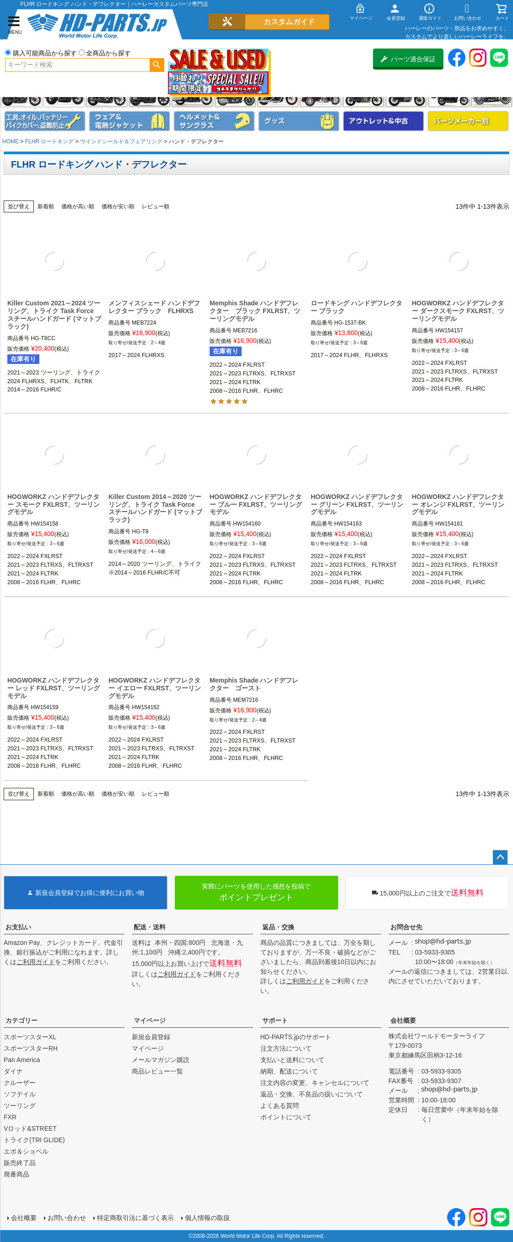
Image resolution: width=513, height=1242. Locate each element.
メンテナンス (45, 121)
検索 (157, 65)
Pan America (22, 1059)
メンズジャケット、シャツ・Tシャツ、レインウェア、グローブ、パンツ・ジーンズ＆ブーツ (129, 121)
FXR (10, 1117)
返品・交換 (278, 927)
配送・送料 (150, 927)
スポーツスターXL (30, 1037)
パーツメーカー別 (468, 121)
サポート (275, 1020)
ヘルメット (214, 121)
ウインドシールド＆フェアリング (121, 141)
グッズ (299, 121)
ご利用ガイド (35, 961)
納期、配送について (289, 1071)
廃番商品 (16, 1174)
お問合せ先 (406, 927)
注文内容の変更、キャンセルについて (314, 1082)
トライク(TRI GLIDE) (34, 1140)
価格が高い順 (77, 206)
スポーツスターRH (31, 1048)
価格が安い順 (118, 206)
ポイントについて (286, 1117)
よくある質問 (279, 1105)
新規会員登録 (151, 1037)
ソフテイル (20, 1094)
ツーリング (20, 1105)
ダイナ (13, 1071)
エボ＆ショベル (26, 1151)
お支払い (18, 927)
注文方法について (286, 1048)
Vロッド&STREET (30, 1128)
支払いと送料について (292, 1059)
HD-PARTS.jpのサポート (295, 1037)
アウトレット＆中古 (383, 121)
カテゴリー (21, 1020)
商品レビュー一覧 (157, 1071)
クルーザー (20, 1082)
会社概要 (403, 1020)
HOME (10, 141)
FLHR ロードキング (49, 141)
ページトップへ (500, 857)
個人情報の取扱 (207, 1217)
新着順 (46, 206)
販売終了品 (20, 1162)
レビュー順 (155, 206)
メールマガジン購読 (160, 1059)
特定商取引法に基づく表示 (135, 1217)
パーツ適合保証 (408, 59)
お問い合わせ (67, 1217)
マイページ (150, 1020)
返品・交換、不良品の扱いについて (311, 1094)
